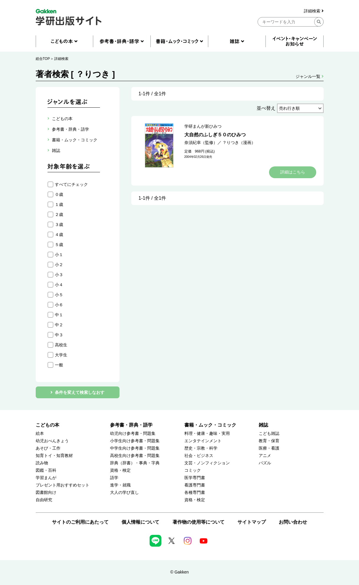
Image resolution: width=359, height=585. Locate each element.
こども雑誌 (269, 433)
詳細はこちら (292, 172)
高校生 (61, 345)
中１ (59, 314)
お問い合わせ (293, 522)
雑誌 (263, 424)
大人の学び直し (124, 492)
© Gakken (179, 572)
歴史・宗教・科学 (200, 448)
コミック (192, 470)
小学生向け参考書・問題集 (135, 441)
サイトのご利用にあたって (80, 522)
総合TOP (43, 59)
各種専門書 (194, 492)
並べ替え (266, 108)
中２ (59, 324)
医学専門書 (194, 478)
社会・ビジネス (198, 455)
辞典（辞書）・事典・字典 (135, 463)
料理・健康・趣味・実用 (207, 433)
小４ (59, 284)
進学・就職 (120, 485)
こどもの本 (47, 424)
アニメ (265, 455)
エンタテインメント (203, 441)
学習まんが (46, 478)
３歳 (59, 224)
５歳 (59, 244)
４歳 (59, 234)
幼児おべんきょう (52, 441)
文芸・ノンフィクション (207, 463)
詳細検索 (314, 11)
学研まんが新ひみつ (203, 126)
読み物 (42, 463)
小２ (59, 264)
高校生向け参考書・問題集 (135, 455)
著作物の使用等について (198, 522)
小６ (59, 304)
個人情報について (140, 522)
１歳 (59, 204)
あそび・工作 (48, 448)
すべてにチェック (71, 184)
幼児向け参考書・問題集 (132, 433)
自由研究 (44, 500)
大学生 (61, 355)
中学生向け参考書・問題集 (135, 448)
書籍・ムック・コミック (210, 424)
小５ (59, 294)
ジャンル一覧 (310, 76)
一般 (59, 365)
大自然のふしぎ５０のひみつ (215, 134)
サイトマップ (251, 522)
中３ (59, 334)
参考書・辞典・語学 (131, 424)
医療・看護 (269, 448)
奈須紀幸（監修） (200, 142)
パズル (265, 463)
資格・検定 (120, 470)
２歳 (59, 214)
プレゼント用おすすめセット (62, 485)
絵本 (40, 433)
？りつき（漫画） (238, 142)
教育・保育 (269, 441)
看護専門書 (194, 485)
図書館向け (46, 492)
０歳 (59, 194)
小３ (59, 274)
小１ (59, 254)
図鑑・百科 (46, 470)
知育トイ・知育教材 (54, 455)
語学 (114, 478)
